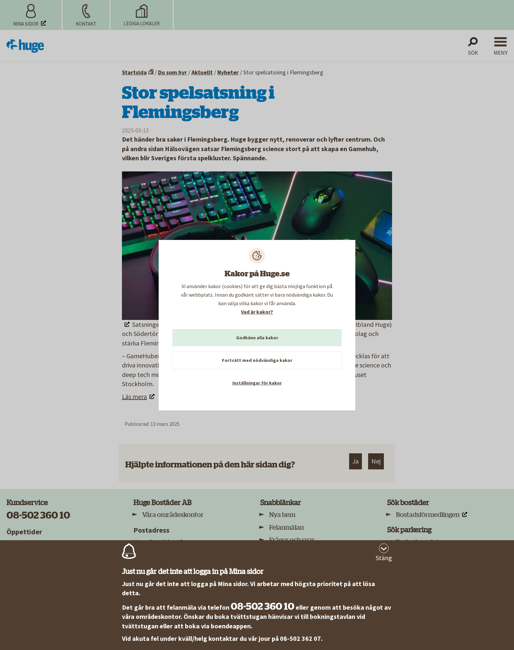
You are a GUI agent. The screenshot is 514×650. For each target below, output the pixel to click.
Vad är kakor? (257, 311)
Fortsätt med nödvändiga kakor (257, 360)
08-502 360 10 (262, 606)
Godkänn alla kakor (257, 338)
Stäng (384, 558)
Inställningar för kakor (257, 383)
